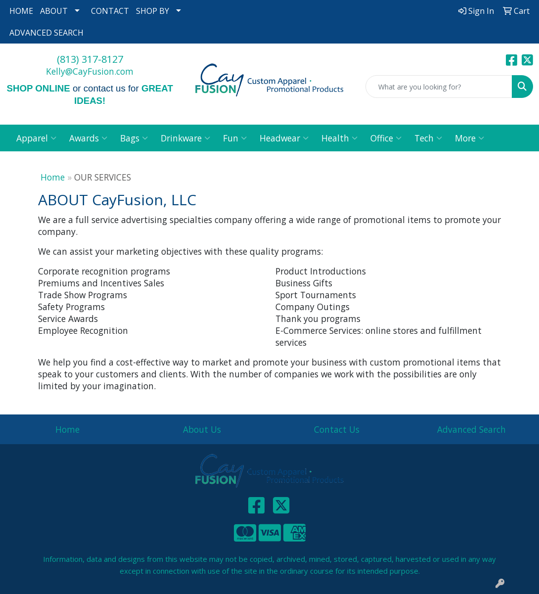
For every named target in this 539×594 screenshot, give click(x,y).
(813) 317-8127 (90, 59)
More (469, 138)
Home (53, 177)
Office (386, 138)
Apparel (36, 138)
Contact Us (336, 429)
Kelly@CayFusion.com (90, 71)
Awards (88, 138)
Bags (134, 138)
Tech (428, 138)
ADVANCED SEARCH (46, 32)
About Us (202, 429)
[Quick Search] (438, 86)
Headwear (284, 138)
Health (339, 138)
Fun (235, 138)
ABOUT (54, 10)
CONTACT (110, 10)
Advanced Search (471, 429)
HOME (21, 10)
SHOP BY (152, 10)
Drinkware (185, 138)
